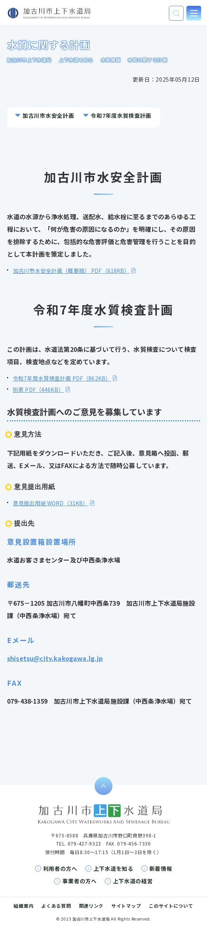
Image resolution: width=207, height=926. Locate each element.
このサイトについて (171, 905)
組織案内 (23, 905)
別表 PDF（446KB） (38, 389)
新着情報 (160, 868)
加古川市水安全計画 (48, 115)
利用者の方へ (60, 868)
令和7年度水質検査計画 (121, 115)
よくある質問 (56, 905)
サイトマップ (126, 905)
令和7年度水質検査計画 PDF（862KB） (62, 378)
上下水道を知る (113, 868)
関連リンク (91, 905)
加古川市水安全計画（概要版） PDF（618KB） (71, 270)
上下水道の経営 (133, 881)
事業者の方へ (79, 881)
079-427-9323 (84, 843)
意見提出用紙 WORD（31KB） (50, 503)
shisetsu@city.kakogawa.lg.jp (55, 658)
